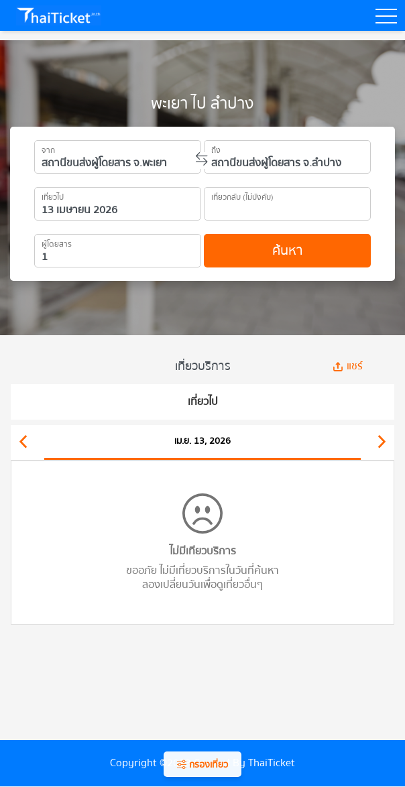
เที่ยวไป (53, 195)
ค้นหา (287, 250)
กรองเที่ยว (202, 765)
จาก (48, 148)
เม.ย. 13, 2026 (202, 441)
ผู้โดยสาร (57, 242)
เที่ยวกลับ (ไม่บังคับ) (242, 195)
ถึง (216, 148)
